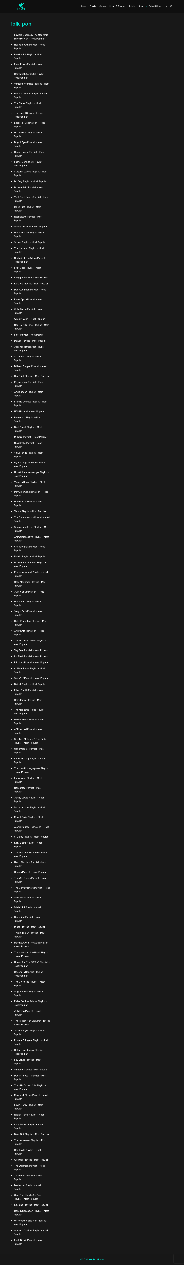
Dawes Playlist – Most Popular (30, 340)
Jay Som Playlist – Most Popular (31, 650)
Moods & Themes (117, 6)
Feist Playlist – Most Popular (29, 334)
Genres (102, 6)
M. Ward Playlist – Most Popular (30, 436)
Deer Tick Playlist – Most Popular (31, 1134)
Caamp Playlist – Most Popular (30, 872)
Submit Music (155, 6)
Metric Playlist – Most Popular (30, 556)
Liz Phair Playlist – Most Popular (31, 656)
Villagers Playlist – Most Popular (31, 1069)
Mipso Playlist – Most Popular (29, 926)
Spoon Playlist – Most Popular (30, 242)
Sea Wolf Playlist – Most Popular (31, 678)
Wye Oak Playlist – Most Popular (31, 1159)
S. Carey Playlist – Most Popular (31, 836)
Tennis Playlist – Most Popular (30, 511)
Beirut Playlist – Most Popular (30, 684)
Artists (132, 6)
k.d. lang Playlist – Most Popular (31, 1204)
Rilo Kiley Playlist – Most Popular (31, 662)
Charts (93, 6)
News (83, 6)
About (142, 6)
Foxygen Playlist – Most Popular (31, 277)
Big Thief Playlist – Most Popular (31, 376)
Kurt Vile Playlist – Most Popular (31, 283)
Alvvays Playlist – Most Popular (31, 226)
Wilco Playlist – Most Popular (29, 318)
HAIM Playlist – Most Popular (29, 411)
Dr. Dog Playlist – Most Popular (30, 181)
